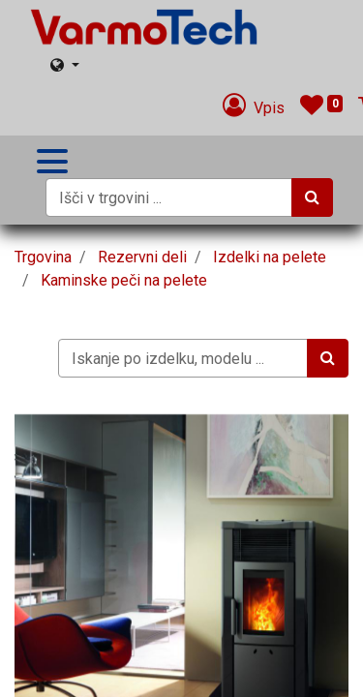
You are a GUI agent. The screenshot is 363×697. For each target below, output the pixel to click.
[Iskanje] (312, 197)
